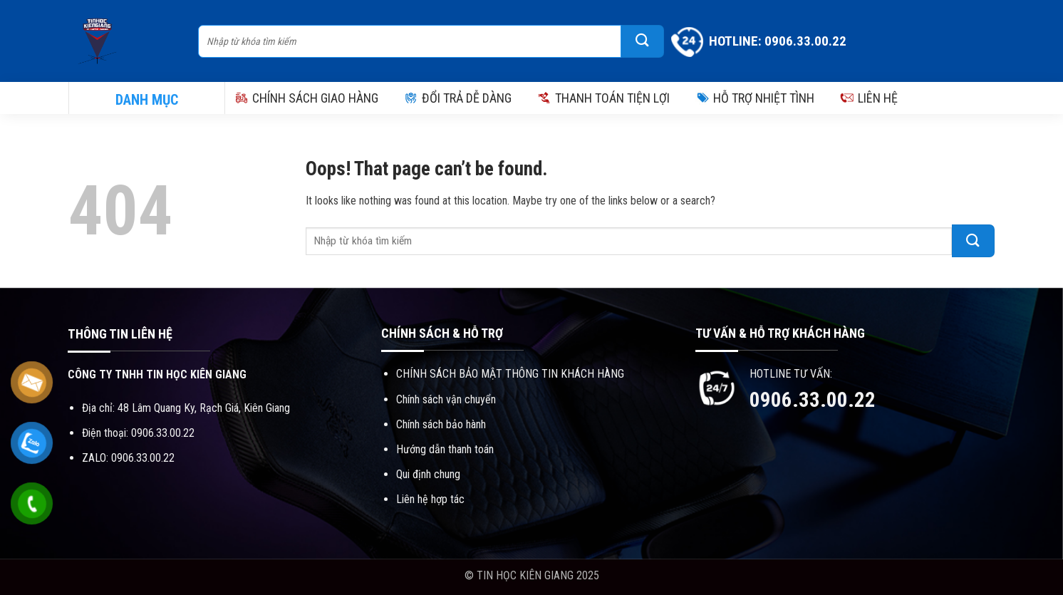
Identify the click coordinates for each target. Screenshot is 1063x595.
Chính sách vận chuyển (446, 399)
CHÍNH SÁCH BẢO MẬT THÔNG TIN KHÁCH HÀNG (510, 374)
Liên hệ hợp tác (430, 499)
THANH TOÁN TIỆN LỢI (603, 97)
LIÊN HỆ (869, 97)
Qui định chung (428, 474)
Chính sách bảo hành (441, 424)
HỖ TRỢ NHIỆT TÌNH (754, 97)
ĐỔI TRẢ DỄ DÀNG (458, 97)
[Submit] (642, 41)
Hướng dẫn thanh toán (445, 449)
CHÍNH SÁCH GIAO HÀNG (306, 97)
